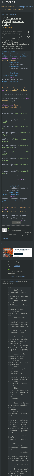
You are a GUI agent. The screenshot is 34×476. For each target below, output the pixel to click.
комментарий (13, 281)
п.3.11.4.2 (17, 266)
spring (10, 27)
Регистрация (23, 7)
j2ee (6, 27)
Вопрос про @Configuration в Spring (13, 21)
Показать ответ (13, 276)
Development (13, 14)
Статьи (3, 10)
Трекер (14, 10)
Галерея (11, 7)
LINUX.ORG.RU (9, 2)
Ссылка (5, 238)
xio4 (9, 228)
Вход (31, 7)
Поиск (20, 10)
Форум (9, 10)
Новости (4, 7)
